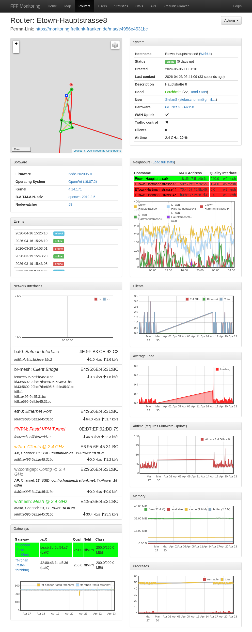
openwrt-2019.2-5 (81, 197)
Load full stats (163, 162)
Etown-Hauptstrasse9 (151, 179)
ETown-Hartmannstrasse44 (155, 189)
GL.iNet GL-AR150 (179, 107)
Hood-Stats (198, 92)
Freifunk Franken (176, 6)
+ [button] (16, 44)
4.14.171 (75, 189)
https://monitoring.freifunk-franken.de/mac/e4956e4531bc (91, 29)
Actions (231, 20)
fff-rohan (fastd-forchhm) (22, 565)
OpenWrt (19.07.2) (82, 182)
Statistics (121, 6)
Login (237, 6)
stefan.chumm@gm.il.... (197, 99)
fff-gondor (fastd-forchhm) (23, 550)
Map (67, 6)
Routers (85, 6)
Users (102, 6)
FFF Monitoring (25, 6)
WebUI (205, 54)
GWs (139, 6)
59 (70, 204)
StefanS (171, 99)
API (153, 6)
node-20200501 (80, 174)
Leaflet (78, 150)
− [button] (16, 50)
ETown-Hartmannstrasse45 (155, 195)
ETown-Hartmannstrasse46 (155, 184)
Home (52, 6)
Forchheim (173, 92)
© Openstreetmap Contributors (102, 150)
